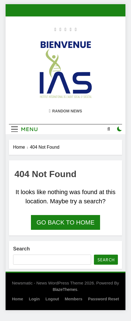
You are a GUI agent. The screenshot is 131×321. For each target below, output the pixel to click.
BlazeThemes (65, 289)
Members (73, 299)
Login (34, 299)
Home (17, 299)
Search (21, 249)
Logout (52, 299)
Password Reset (103, 299)
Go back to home (65, 222)
